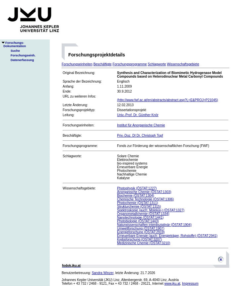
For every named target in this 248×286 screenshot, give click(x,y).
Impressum (190, 283)
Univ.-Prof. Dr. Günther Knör (137, 115)
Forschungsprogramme (129, 64)
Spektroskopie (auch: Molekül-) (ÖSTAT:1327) (150, 210)
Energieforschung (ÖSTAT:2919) (141, 232)
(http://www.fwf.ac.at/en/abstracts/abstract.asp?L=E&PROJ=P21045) (167, 100)
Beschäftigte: (72, 135)
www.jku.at (172, 283)
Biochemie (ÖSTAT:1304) (135, 195)
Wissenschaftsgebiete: (79, 188)
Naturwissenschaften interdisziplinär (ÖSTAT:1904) (154, 225)
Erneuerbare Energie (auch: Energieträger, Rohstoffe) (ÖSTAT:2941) (167, 236)
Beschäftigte (102, 64)
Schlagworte (157, 64)
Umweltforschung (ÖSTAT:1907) (140, 228)
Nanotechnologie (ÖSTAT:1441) (140, 217)
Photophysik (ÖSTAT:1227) (137, 188)
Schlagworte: (72, 156)
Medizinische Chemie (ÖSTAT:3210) (143, 243)
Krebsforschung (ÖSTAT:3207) (139, 239)
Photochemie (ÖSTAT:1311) (137, 203)
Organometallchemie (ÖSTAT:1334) (143, 214)
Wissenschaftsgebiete (183, 64)
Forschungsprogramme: (80, 146)
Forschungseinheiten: (78, 125)
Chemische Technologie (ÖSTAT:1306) (145, 199)
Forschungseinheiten (77, 64)
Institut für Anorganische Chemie (141, 125)
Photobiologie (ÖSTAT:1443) (138, 221)
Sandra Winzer (103, 273)
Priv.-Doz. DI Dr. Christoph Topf (140, 135)
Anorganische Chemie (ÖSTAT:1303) (144, 192)
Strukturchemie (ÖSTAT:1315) (139, 206)
